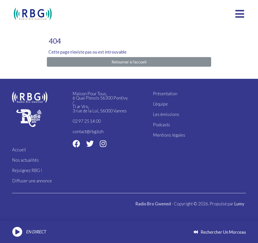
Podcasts (161, 124)
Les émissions (166, 114)
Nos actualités (25, 160)
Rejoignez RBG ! (27, 170)
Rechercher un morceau (220, 232)
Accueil (19, 149)
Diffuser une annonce (32, 180)
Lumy (239, 203)
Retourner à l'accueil (129, 61)
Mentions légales (169, 135)
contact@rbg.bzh (88, 131)
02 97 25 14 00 (87, 121)
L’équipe (160, 104)
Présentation (165, 93)
